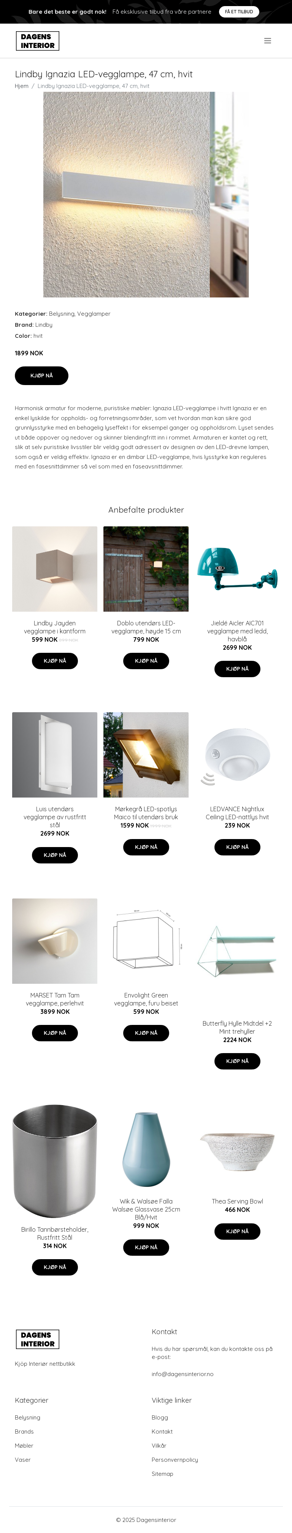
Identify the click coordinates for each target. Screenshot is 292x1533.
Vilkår (159, 1445)
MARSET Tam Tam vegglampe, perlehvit (55, 999)
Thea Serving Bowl (237, 1201)
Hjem (22, 86)
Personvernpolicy (175, 1459)
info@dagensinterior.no (183, 1374)
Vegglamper (94, 313)
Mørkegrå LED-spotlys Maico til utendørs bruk (146, 813)
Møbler (24, 1445)
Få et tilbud (239, 11)
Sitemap (162, 1473)
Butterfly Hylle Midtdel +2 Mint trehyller (237, 1027)
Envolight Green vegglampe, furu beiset (146, 999)
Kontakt (162, 1431)
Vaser (23, 1459)
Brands (24, 1431)
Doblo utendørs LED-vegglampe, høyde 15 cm (146, 627)
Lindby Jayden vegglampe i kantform (55, 627)
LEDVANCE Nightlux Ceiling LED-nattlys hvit (237, 813)
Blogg (160, 1417)
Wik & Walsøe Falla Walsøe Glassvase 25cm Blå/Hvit (146, 1209)
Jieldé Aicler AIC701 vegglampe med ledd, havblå (237, 631)
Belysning (62, 313)
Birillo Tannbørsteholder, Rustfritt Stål (54, 1233)
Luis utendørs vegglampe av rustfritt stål (55, 817)
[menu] (268, 40)
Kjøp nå (41, 375)
